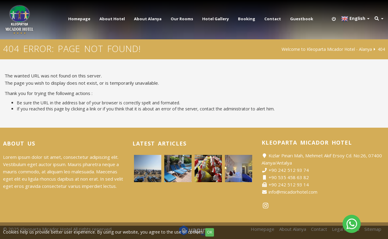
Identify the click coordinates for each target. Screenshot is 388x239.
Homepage (79, 18)
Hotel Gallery (215, 18)
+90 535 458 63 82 (289, 177)
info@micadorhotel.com (293, 192)
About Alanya (148, 18)
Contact (272, 18)
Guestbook (301, 18)
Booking (246, 18)
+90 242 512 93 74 (289, 170)
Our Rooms (182, 18)
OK (209, 232)
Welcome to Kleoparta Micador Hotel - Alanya (327, 49)
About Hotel (112, 18)
